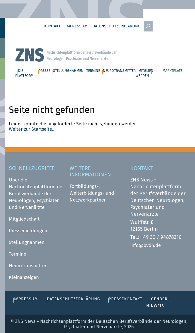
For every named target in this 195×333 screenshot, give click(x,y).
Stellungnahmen (26, 242)
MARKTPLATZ (172, 71)
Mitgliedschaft (24, 219)
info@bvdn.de (145, 245)
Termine (17, 254)
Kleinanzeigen (24, 277)
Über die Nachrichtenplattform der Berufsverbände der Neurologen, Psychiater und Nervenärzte (36, 193)
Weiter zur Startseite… (32, 129)
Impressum (76, 26)
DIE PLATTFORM (24, 73)
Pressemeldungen (28, 231)
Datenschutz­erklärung (116, 26)
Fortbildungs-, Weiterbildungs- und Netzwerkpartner (92, 193)
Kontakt (52, 26)
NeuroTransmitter (27, 266)
